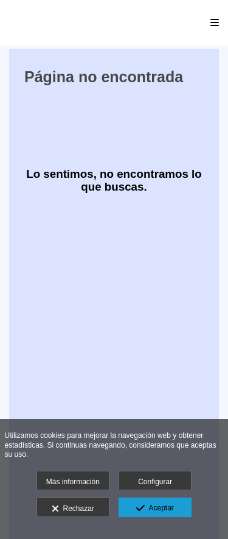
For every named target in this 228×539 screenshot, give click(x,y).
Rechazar (73, 509)
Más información (73, 481)
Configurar (155, 481)
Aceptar (154, 508)
